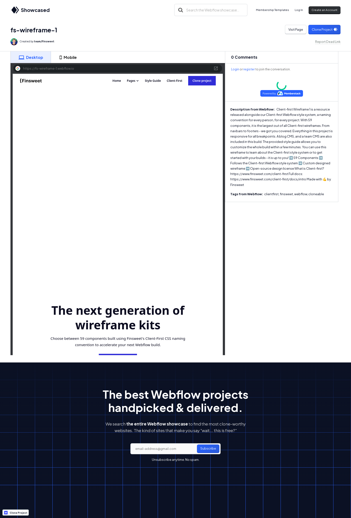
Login (235, 69)
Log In (299, 10)
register (249, 69)
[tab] (30, 57)
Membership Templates (272, 10)
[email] (175, 448)
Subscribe (208, 448)
